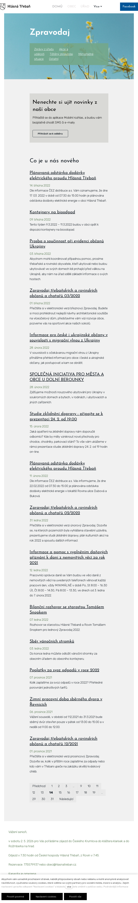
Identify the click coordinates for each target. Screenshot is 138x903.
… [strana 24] (102, 792)
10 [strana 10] (89, 786)
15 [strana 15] (60, 792)
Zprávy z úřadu (44, 49)
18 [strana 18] (85, 792)
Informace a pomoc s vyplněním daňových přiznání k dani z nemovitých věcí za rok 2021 (69, 557)
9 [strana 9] (81, 786)
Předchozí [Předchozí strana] (39, 786)
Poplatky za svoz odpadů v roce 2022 (64, 670)
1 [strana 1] (51, 786)
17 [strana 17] (77, 792)
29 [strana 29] (34, 799)
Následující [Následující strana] (66, 799)
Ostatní (53, 59)
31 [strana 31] (52, 799)
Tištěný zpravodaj (61, 54)
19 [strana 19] (94, 792)
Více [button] (98, 6)
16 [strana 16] (68, 792)
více (69, 886)
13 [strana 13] (42, 792)
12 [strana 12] (33, 792)
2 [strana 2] (59, 786)
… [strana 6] (73, 786)
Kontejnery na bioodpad (52, 212)
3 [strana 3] (66, 786)
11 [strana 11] (97, 786)
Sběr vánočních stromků (52, 641)
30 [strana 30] (43, 799)
